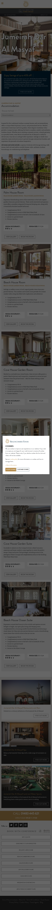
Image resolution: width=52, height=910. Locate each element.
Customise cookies (22, 469)
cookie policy (14, 459)
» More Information (11, 465)
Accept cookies (10, 469)
